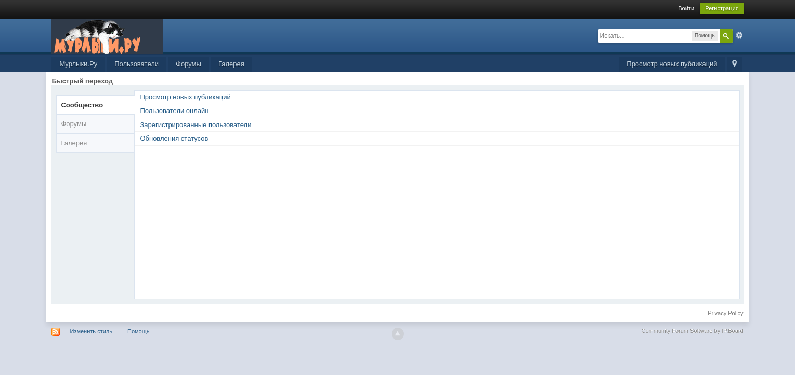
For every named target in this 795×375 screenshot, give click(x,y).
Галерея (231, 64)
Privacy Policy (725, 313)
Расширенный (739, 35)
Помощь (138, 331)
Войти (686, 8)
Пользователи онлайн (174, 111)
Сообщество (82, 105)
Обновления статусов (174, 138)
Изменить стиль (91, 331)
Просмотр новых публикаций (672, 64)
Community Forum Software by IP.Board (693, 331)
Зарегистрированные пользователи (195, 125)
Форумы (188, 64)
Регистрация (721, 8)
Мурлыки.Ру (78, 64)
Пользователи (136, 64)
